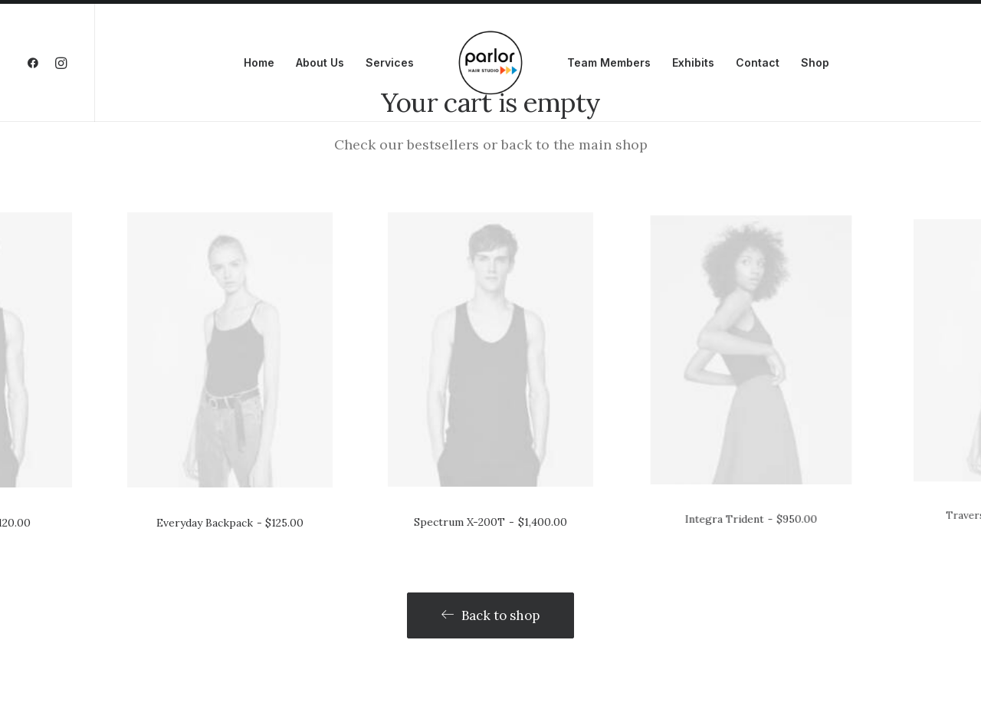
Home (259, 62)
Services (390, 62)
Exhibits (693, 62)
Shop (815, 62)
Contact (757, 62)
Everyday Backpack (229, 435)
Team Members (609, 62)
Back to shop (490, 587)
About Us (320, 62)
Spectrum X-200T (490, 418)
